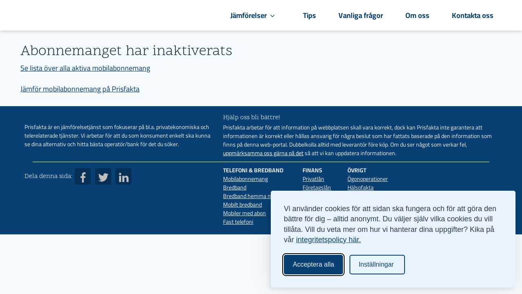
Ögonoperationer (367, 179)
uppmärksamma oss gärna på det (263, 153)
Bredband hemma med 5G (254, 196)
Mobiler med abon (244, 213)
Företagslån (317, 187)
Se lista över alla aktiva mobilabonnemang (85, 68)
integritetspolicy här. (328, 240)
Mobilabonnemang (245, 179)
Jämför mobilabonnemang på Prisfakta (79, 89)
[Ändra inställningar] (377, 264)
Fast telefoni (238, 221)
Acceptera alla (313, 264)
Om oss (417, 15)
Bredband (234, 187)
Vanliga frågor (360, 15)
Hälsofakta (360, 187)
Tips (309, 15)
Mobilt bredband (242, 204)
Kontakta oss (472, 15)
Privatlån (313, 179)
